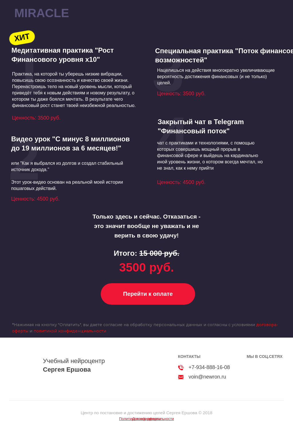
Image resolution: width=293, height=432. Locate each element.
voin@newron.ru (207, 377)
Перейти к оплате (148, 294)
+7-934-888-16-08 (209, 367)
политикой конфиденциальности (69, 331)
